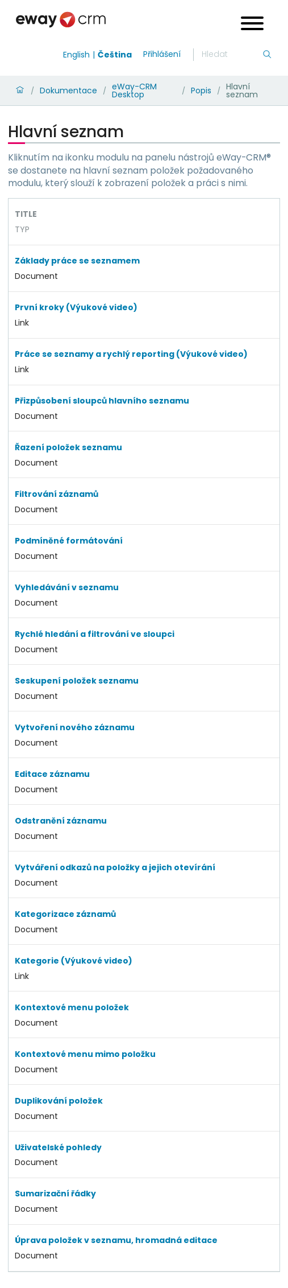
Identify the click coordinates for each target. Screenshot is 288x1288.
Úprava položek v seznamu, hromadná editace (116, 1240)
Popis (201, 90)
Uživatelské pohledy (58, 1147)
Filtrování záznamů (56, 494)
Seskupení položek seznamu (77, 680)
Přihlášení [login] (162, 54)
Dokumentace (68, 90)
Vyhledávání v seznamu (67, 587)
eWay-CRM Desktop (134, 90)
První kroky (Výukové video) (76, 307)
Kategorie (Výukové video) (73, 960)
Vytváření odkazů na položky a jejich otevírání (115, 867)
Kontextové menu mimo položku (85, 1054)
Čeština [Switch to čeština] (115, 54)
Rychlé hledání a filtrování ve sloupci (94, 634)
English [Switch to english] (76, 54)
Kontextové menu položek (72, 1007)
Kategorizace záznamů (65, 914)
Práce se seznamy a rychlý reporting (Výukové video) (131, 354)
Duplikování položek (59, 1100)
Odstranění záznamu (61, 820)
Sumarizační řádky (55, 1193)
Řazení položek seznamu (68, 447)
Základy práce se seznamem (77, 260)
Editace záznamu (52, 774)
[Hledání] (232, 54)
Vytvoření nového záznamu (75, 727)
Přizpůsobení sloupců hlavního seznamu (102, 400)
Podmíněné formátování (69, 540)
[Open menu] (252, 25)
